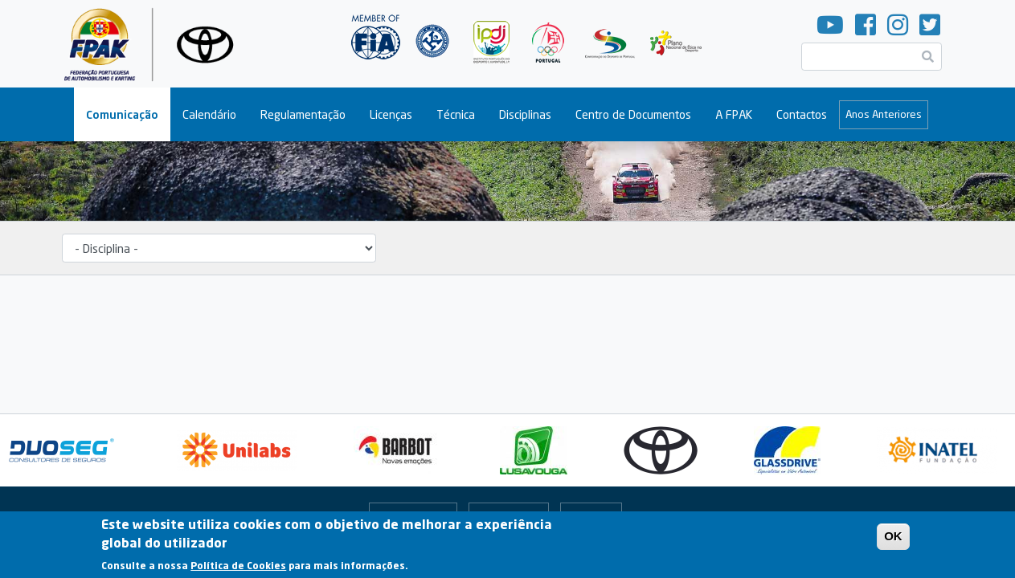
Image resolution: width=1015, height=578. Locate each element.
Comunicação (122, 114)
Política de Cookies (238, 568)
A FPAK (733, 114)
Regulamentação (303, 114)
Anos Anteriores (883, 114)
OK (893, 538)
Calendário (209, 114)
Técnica (455, 114)
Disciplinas (525, 114)
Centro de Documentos (633, 114)
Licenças (391, 114)
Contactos (801, 114)
